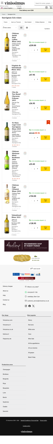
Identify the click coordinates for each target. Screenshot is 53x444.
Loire (4, 392)
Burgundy (5, 379)
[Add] (45, 50)
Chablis (5, 406)
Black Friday (31, 357)
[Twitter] (33, 306)
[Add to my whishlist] (25, 35)
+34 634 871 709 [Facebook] (32, 292)
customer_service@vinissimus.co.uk (38, 301)
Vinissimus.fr (7, 325)
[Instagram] (26, 306)
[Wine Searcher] (26, 258)
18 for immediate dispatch (37, 72)
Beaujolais (6, 388)
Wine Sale (31, 338)
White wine (31, 329)
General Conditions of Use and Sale (29, 420)
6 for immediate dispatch (37, 100)
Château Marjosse (39, 22)
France (5, 22)
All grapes (31, 352)
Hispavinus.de (7, 338)
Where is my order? (33, 287)
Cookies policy (26, 426)
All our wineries (32, 348)
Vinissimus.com (7, 320)
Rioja (4, 383)
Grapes (4, 14)
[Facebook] (29, 306)
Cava (29, 334)
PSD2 (16, 274)
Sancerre (5, 411)
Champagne (6, 369)
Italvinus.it (6, 334)
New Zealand (28, 22)
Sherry (30, 320)
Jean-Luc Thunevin (16, 22)
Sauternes (6, 402)
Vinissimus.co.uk (8, 329)
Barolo (5, 397)
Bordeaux (5, 374)
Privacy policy (43, 420)
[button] (46, 7)
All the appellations (34, 343)
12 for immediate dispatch (37, 42)
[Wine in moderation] (26, 279)
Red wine (31, 325)
